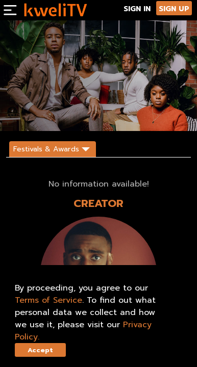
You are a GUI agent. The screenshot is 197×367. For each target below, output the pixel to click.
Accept (40, 350)
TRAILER (74, 114)
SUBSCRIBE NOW (29, 114)
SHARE (105, 114)
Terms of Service (48, 300)
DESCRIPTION (140, 114)
